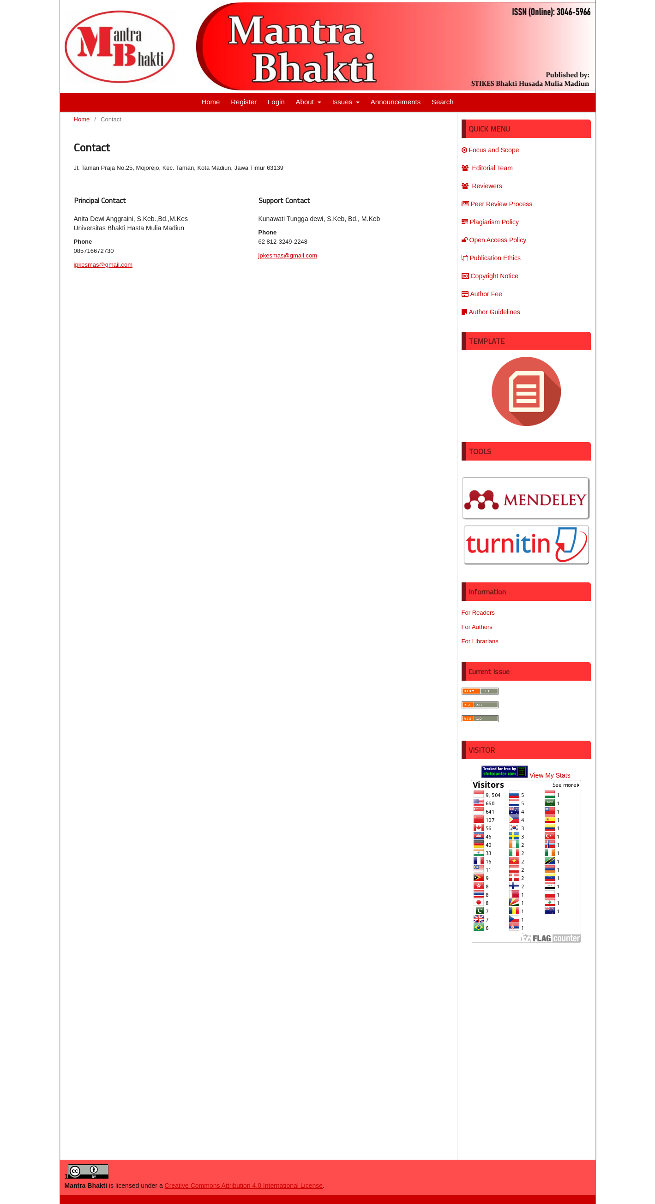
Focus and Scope (490, 150)
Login (276, 102)
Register (244, 102)
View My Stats (549, 775)
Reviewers (482, 186)
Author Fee (482, 294)
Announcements (396, 102)
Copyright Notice (490, 276)
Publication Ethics (491, 258)
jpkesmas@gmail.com (103, 264)
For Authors (477, 626)
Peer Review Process (497, 204)
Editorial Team (487, 168)
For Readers (478, 612)
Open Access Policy (494, 240)
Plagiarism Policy (490, 222)
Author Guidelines (491, 312)
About (306, 102)
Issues (343, 102)
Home (210, 102)
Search (443, 102)
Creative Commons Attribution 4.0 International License (244, 1185)
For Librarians (480, 641)
